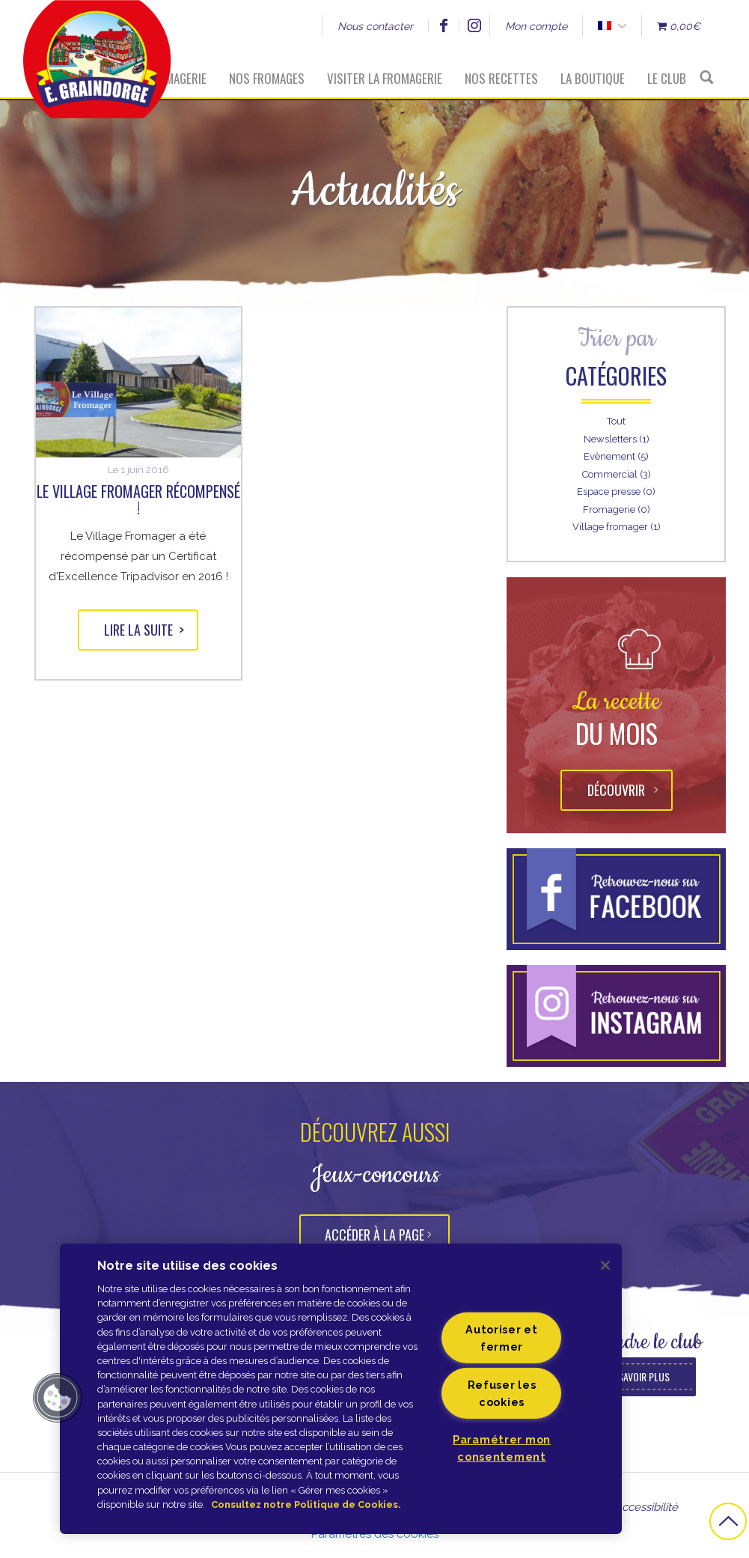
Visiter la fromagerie (384, 78)
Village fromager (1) (616, 526)
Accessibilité (646, 1507)
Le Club (666, 78)
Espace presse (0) (616, 491)
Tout (616, 421)
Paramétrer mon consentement (502, 1448)
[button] (58, 1398)
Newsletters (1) (616, 439)
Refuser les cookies (502, 1393)
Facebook (443, 25)
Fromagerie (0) (616, 509)
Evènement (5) (616, 456)
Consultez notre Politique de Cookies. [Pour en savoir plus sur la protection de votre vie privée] (305, 1504)
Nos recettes (501, 78)
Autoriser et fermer (501, 1338)
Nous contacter (375, 26)
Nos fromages (267, 78)
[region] (341, 1389)
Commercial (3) (616, 474)
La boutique (592, 78)
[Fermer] (605, 1265)
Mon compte (536, 26)
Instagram (474, 25)
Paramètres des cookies (374, 1534)
